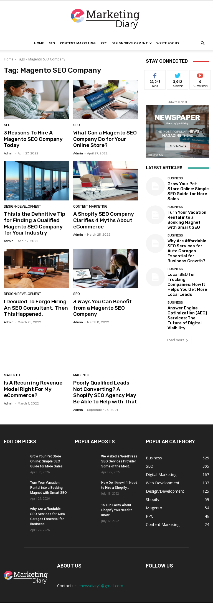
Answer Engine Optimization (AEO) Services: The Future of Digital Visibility (186, 281)
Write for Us (167, 43)
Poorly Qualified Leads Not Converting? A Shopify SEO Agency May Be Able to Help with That (104, 384)
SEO (52, 43)
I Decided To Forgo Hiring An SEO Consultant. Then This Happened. (35, 302)
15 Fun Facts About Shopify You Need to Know (117, 501)
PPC (103, 43)
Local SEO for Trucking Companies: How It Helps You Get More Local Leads (187, 258)
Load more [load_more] (177, 299)
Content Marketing (78, 43)
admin (9, 151)
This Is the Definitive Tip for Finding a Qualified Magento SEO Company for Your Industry (35, 220)
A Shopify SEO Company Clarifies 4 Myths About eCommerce (100, 217)
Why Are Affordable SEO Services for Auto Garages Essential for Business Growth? (186, 235)
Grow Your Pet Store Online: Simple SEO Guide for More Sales (187, 188)
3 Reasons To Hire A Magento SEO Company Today (30, 138)
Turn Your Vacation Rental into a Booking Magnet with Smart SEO (188, 211)
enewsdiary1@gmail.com (100, 576)
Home (39, 43)
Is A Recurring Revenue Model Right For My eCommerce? (30, 381)
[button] (202, 43)
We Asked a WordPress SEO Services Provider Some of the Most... (119, 452)
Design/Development (131, 43)
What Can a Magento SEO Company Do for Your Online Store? (105, 138)
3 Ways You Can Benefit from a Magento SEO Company (99, 302)
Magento (11, 368)
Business (175, 180)
